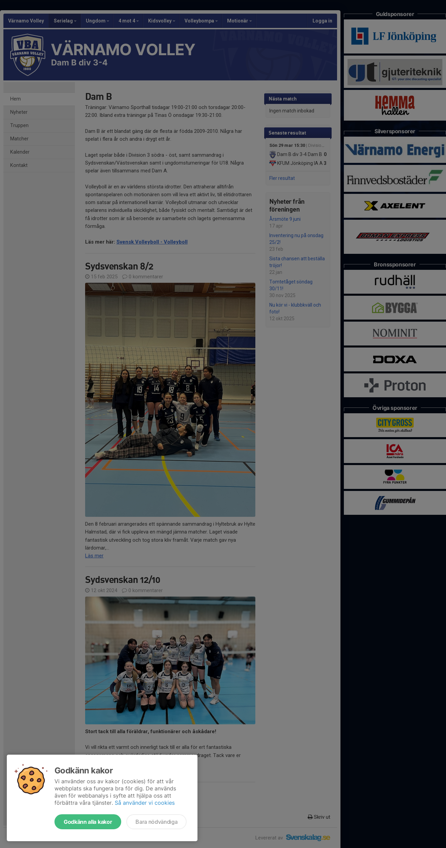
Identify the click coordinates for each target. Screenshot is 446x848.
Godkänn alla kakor (88, 821)
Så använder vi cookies (145, 802)
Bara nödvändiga (156, 821)
